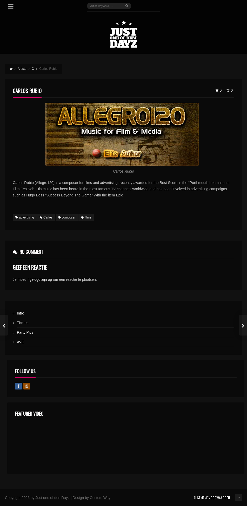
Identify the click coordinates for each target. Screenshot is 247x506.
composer (67, 217)
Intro (20, 313)
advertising (24, 217)
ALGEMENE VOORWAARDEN (211, 497)
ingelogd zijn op (39, 279)
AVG (20, 342)
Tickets (22, 323)
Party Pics (25, 332)
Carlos (46, 217)
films (86, 217)
